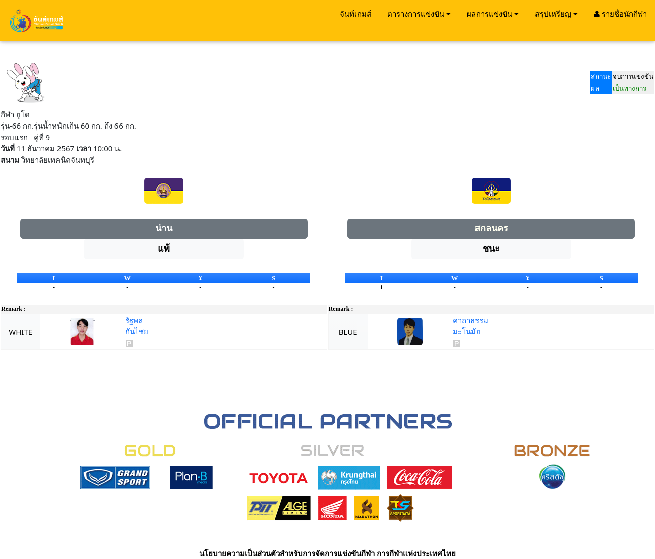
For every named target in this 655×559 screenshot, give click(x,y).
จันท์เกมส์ (355, 14)
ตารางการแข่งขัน (419, 14)
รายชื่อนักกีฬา (620, 14)
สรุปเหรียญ (556, 14)
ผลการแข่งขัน (493, 14)
